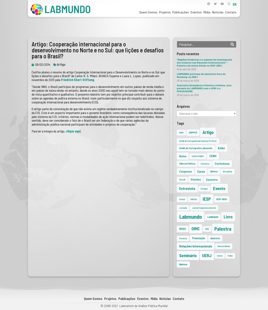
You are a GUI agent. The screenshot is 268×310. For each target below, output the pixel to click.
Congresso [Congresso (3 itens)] (185, 171)
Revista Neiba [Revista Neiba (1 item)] (224, 246)
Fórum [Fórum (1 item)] (182, 199)
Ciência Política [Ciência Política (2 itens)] (187, 163)
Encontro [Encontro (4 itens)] (212, 179)
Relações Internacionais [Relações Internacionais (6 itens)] (195, 246)
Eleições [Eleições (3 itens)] (196, 179)
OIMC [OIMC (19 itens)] (196, 228)
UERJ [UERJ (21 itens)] (207, 255)
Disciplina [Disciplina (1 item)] (227, 171)
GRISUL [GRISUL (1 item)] (193, 199)
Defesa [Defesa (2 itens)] (214, 171)
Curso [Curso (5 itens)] (201, 171)
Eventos (196, 12)
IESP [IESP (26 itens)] (207, 199)
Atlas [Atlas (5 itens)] (221, 148)
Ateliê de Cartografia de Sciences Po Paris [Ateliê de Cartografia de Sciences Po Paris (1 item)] (198, 141)
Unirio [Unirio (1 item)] (219, 255)
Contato (230, 12)
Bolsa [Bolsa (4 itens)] (182, 156)
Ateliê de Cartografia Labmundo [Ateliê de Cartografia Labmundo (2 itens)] (195, 148)
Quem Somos (148, 12)
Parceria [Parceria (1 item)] (183, 238)
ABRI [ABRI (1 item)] (181, 132)
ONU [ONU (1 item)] (207, 229)
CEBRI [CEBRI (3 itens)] (212, 156)
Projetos (164, 12)
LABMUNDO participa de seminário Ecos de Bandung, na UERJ (201, 75)
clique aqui (73, 131)
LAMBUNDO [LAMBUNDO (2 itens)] (212, 217)
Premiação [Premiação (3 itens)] (198, 238)
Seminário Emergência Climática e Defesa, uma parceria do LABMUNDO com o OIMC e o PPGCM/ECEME (204, 88)
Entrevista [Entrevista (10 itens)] (187, 188)
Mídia (206, 12)
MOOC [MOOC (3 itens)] (182, 228)
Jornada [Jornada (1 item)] (183, 208)
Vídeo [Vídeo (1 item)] (230, 255)
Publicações (180, 12)
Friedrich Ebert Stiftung (77, 80)
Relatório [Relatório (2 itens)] (215, 238)
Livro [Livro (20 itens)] (228, 216)
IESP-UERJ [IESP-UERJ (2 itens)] (221, 199)
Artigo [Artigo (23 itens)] (208, 132)
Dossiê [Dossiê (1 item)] (182, 179)
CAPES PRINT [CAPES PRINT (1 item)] (198, 156)
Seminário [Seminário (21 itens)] (188, 255)
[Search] (232, 44)
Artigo (61, 64)
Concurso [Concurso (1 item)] (205, 163)
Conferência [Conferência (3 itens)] (222, 163)
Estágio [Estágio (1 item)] (204, 188)
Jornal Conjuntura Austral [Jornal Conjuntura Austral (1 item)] (204, 208)
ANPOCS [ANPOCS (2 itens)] (193, 132)
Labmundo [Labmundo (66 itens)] (190, 216)
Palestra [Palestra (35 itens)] (222, 229)
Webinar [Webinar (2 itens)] (183, 264)
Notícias (217, 12)
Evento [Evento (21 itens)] (219, 188)
